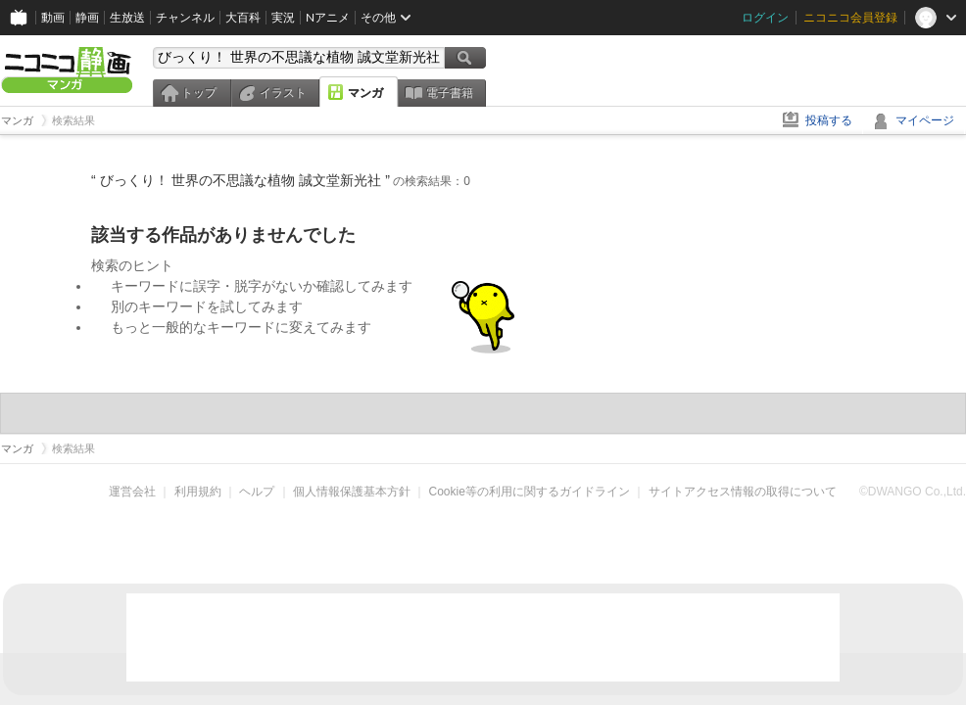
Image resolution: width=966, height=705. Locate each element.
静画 (87, 17)
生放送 (127, 17)
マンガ (365, 93)
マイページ (924, 120)
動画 (53, 17)
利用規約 (197, 491)
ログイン (765, 17)
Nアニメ (328, 17)
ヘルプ (256, 491)
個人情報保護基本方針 (352, 491)
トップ (199, 93)
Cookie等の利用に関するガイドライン (529, 491)
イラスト (283, 93)
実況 (283, 17)
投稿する (828, 120)
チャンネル (185, 17)
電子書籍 (449, 93)
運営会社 (132, 491)
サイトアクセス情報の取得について (743, 491)
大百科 (243, 17)
